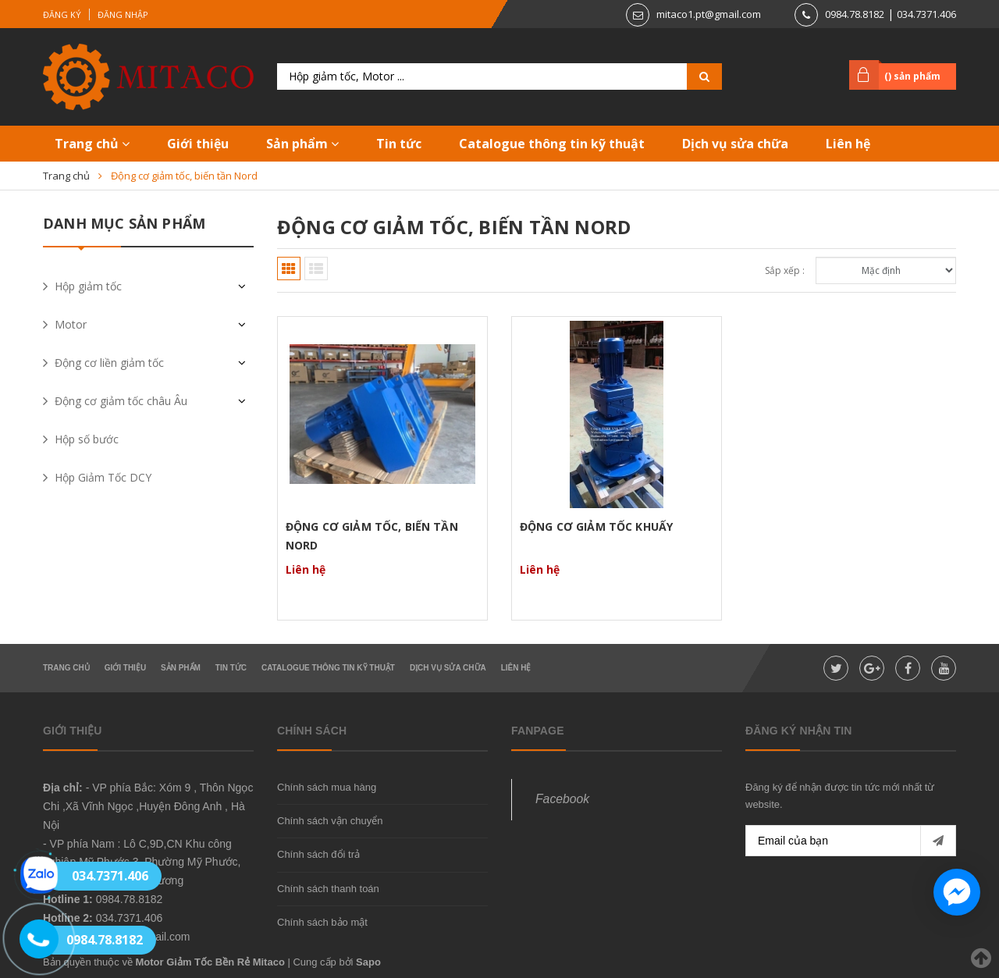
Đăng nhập (123, 14)
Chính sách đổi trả (318, 854)
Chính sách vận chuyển (329, 821)
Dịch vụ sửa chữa (735, 143)
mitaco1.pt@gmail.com (708, 14)
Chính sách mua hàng (326, 787)
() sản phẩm (912, 76)
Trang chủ (92, 143)
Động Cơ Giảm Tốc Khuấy (596, 526)
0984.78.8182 (854, 14)
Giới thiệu (198, 143)
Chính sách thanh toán (328, 888)
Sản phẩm (302, 143)
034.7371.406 (926, 14)
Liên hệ (848, 143)
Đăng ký (62, 14)
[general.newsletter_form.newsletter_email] (850, 840)
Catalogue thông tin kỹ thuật (552, 143)
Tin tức (398, 143)
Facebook (562, 799)
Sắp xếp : (785, 270)
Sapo (368, 962)
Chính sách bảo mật (322, 922)
